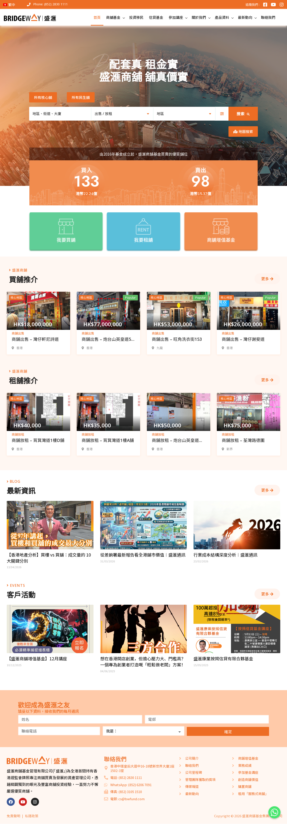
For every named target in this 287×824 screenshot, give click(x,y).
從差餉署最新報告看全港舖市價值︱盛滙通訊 (142, 555)
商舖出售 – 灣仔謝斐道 (243, 339)
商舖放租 (18, 434)
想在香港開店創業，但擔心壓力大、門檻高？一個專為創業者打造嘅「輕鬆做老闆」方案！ (142, 661)
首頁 (97, 17)
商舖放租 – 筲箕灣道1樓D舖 (38, 440)
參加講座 (176, 17)
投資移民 (136, 17)
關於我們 (199, 17)
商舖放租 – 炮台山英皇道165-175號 (175, 440)
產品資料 (222, 17)
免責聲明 (13, 815)
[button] (43, 97)
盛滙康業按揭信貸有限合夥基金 (223, 658)
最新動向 (245, 17)
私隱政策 (31, 815)
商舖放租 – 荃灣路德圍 (243, 440)
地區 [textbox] (160, 113)
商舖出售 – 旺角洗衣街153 (177, 339)
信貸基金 (156, 17)
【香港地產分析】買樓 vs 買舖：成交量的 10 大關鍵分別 (49, 558)
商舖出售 (18, 333)
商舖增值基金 (220, 240)
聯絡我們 (268, 17)
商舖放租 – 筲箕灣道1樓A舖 (108, 440)
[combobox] (122, 113)
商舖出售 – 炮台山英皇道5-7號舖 (107, 339)
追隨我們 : (253, 4)
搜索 (243, 113)
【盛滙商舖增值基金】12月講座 (37, 658)
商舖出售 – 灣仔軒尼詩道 (35, 339)
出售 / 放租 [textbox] (103, 113)
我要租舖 (143, 240)
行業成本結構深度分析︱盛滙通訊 (225, 555)
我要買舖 (66, 239)
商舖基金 (113, 17)
